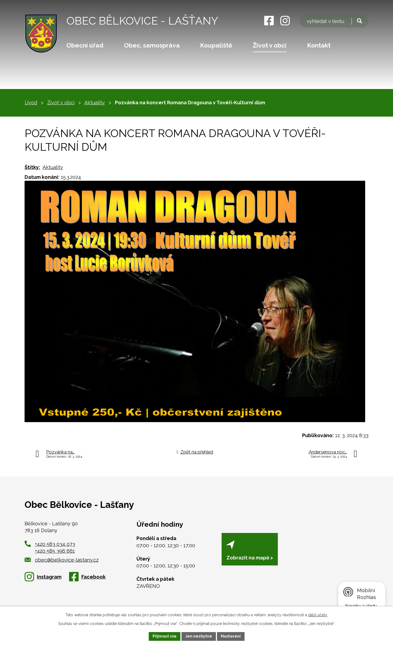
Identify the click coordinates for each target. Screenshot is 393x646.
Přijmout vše (165, 636)
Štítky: (32, 167)
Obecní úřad (84, 45)
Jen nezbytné (198, 636)
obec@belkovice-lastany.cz (62, 560)
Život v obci (270, 45)
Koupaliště (216, 45)
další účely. (318, 615)
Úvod (31, 102)
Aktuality (94, 102)
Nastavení (231, 636)
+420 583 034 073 (55, 544)
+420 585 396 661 (55, 551)
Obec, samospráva (152, 45)
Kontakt (319, 45)
